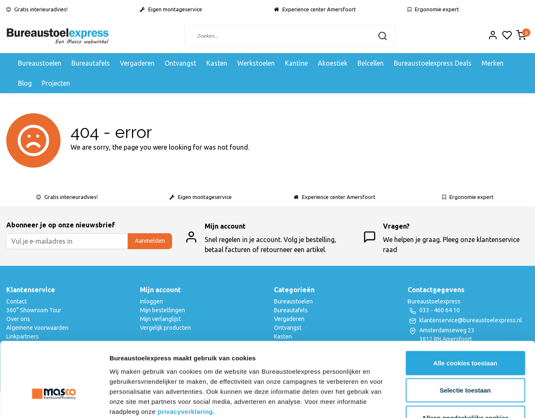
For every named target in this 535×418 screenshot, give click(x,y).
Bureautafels (90, 63)
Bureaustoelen (39, 63)
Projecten (56, 83)
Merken (493, 63)
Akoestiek (332, 63)
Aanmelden (150, 240)
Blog (25, 83)
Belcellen (371, 63)
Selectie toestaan (465, 335)
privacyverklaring (185, 356)
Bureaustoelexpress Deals (433, 63)
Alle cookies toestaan (465, 308)
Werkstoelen (256, 63)
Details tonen (451, 401)
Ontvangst (180, 63)
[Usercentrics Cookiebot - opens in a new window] (54, 401)
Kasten (216, 63)
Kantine (296, 63)
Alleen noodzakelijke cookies (465, 363)
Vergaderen (137, 63)
